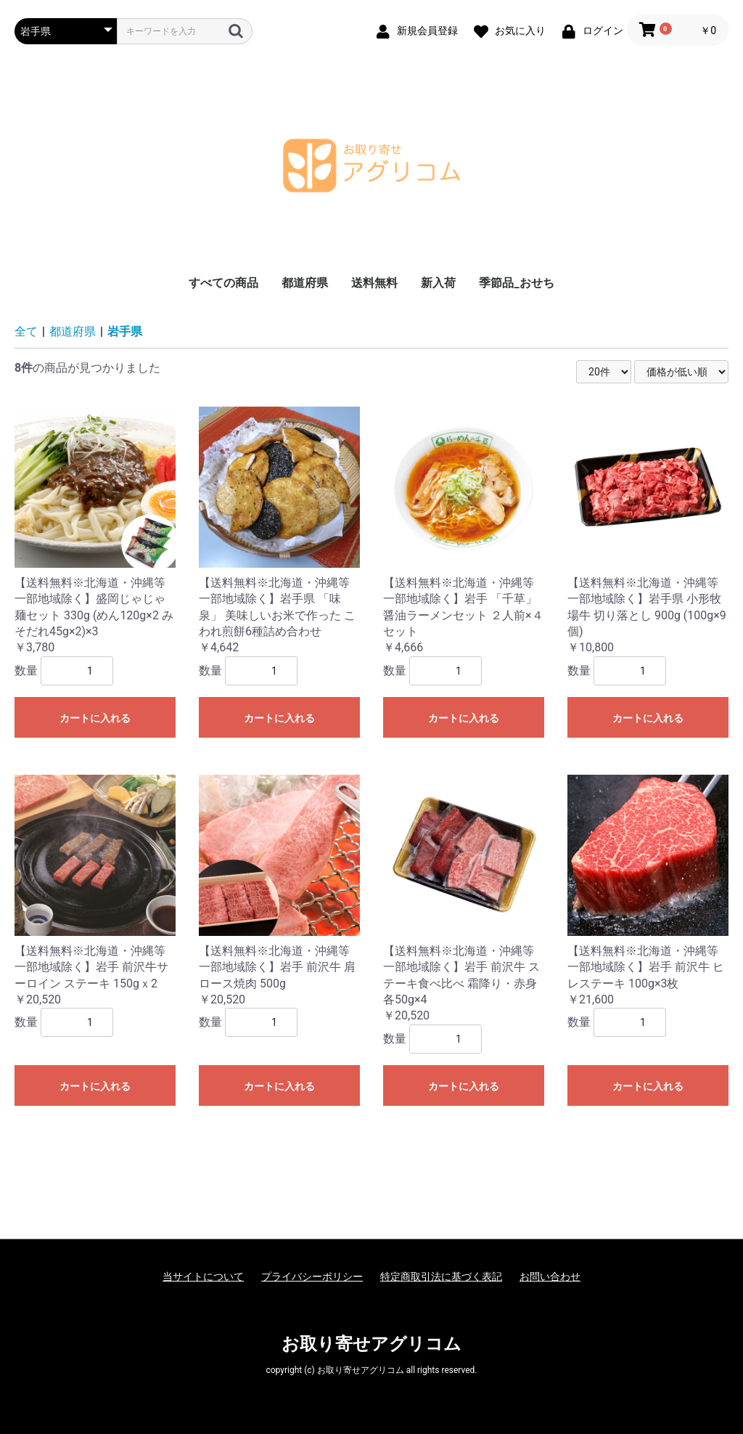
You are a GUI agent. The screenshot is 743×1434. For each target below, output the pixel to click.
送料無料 (374, 283)
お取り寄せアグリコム (371, 1344)
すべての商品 (223, 283)
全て (26, 331)
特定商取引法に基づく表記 (441, 1276)
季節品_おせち (516, 283)
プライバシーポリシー (312, 1276)
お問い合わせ (550, 1276)
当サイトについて (203, 1276)
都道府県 (305, 283)
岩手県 (124, 331)
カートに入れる (95, 718)
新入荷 (438, 283)
